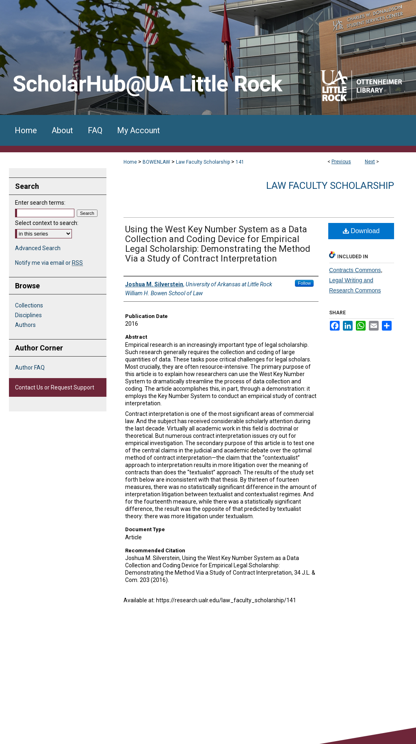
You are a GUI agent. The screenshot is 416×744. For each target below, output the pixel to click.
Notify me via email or (49, 263)
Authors (25, 325)
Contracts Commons (355, 270)
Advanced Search (38, 248)
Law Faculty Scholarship (203, 162)
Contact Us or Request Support (54, 387)
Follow (304, 283)
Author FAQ (30, 367)
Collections (29, 305)
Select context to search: (46, 223)
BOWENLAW (156, 162)
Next (370, 161)
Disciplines (28, 315)
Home (130, 162)
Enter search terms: (40, 202)
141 (240, 162)
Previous (341, 161)
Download (361, 230)
